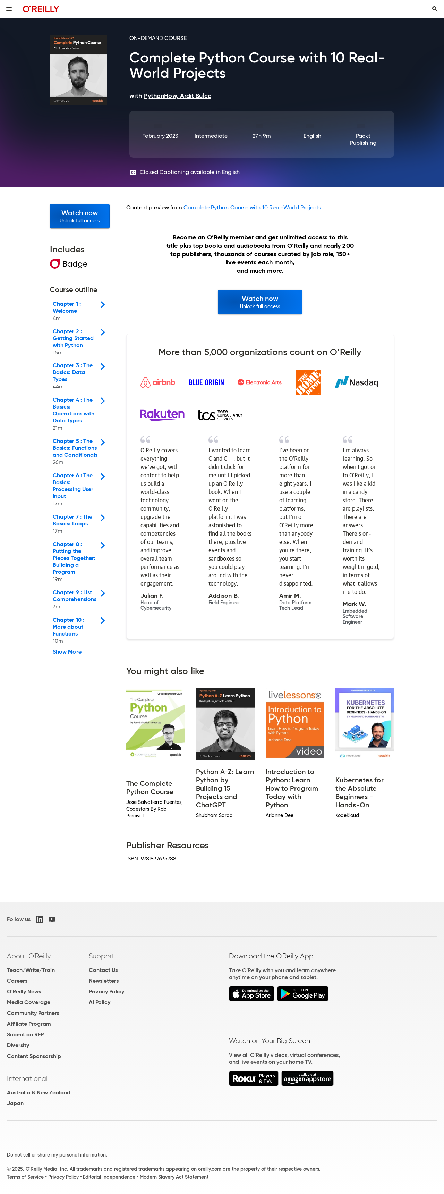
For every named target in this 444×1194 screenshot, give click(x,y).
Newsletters (104, 980)
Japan (15, 1103)
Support (101, 956)
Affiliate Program (29, 1023)
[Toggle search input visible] (435, 9)
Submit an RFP (25, 1034)
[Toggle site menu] (9, 9)
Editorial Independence (109, 1177)
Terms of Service (25, 1177)
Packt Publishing (363, 139)
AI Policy (99, 1002)
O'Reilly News (24, 991)
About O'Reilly (29, 956)
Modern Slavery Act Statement (174, 1177)
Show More (67, 652)
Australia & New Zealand (38, 1092)
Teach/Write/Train (31, 970)
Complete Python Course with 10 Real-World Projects (252, 207)
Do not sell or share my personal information (56, 1155)
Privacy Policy (106, 991)
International (27, 1078)
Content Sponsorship (34, 1056)
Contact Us (103, 970)
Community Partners (33, 1013)
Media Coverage (28, 1002)
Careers (17, 980)
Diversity (18, 1045)
